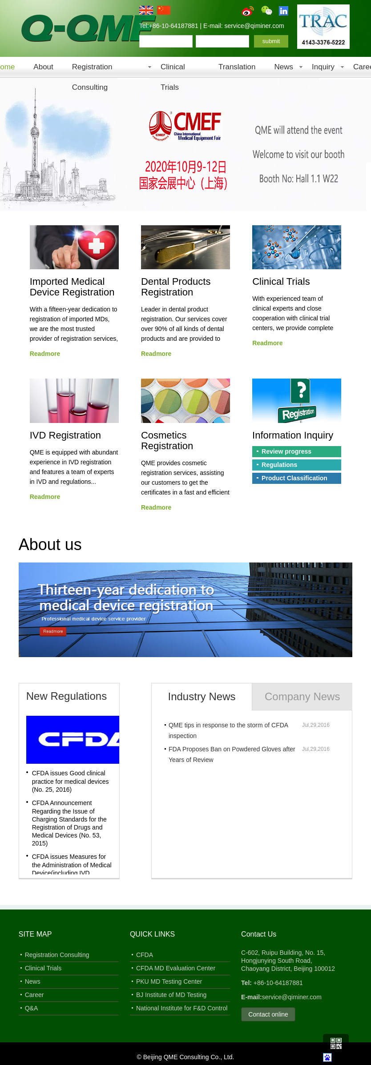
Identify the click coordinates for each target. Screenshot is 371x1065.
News (283, 67)
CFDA (144, 954)
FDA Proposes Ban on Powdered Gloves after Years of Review (232, 754)
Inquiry (323, 67)
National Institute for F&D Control (181, 1008)
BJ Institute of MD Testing (171, 994)
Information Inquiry (292, 435)
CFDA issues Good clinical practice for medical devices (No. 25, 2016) (70, 781)
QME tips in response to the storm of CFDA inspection (228, 730)
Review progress (286, 451)
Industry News (202, 696)
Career (34, 994)
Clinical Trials (173, 70)
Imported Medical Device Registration (72, 287)
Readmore (45, 353)
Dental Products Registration (176, 287)
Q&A (31, 1008)
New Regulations (66, 696)
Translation (236, 67)
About (43, 67)
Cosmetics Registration (167, 440)
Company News (302, 696)
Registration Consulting (92, 70)
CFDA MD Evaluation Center (175, 968)
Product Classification (294, 478)
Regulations (279, 464)
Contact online (268, 1014)
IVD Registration (65, 435)
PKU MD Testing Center (169, 981)
